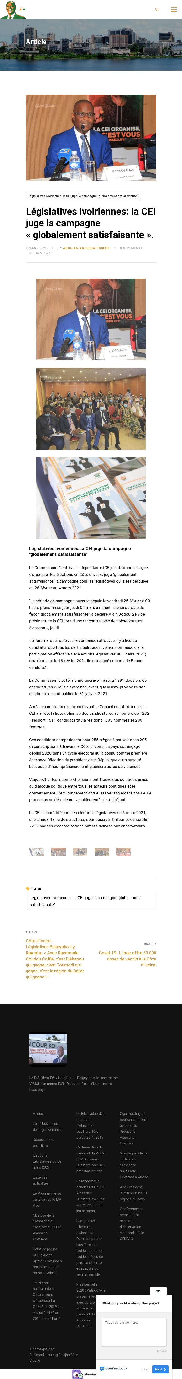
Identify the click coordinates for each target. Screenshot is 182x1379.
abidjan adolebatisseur (86, 248)
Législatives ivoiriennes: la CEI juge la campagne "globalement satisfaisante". (83, 196)
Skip (146, 1369)
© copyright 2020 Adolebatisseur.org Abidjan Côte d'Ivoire (53, 1354)
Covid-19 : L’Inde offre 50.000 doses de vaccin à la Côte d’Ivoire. (126, 954)
